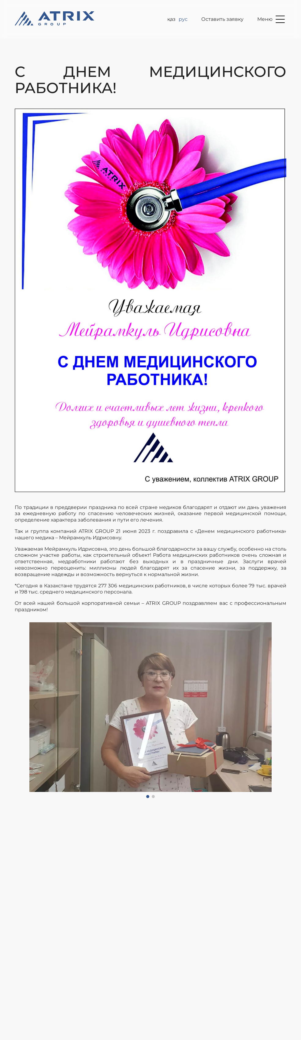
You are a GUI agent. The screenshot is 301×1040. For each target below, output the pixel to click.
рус (183, 19)
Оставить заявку (222, 19)
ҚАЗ (171, 19)
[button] (35, 710)
